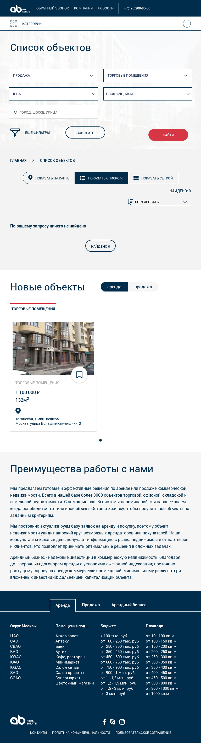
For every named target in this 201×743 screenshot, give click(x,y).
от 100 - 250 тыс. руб (119, 641)
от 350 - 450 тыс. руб (119, 651)
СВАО (15, 646)
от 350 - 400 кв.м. (161, 667)
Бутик (60, 651)
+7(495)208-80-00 (137, 8)
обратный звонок (52, 8)
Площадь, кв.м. (119, 93)
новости (106, 8)
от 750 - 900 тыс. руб (119, 667)
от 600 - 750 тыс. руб (119, 662)
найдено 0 (100, 246)
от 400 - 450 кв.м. (161, 672)
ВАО (14, 651)
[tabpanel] (53, 376)
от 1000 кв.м (157, 693)
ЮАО (14, 662)
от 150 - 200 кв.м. (161, 646)
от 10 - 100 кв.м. (160, 635)
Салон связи (67, 667)
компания (83, 8)
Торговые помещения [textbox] (128, 75)
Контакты (38, 732)
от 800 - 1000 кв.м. (163, 688)
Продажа (91, 604)
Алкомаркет (66, 635)
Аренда (62, 605)
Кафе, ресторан (70, 656)
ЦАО (14, 635)
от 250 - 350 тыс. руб (119, 646)
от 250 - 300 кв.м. (161, 656)
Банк (59, 646)
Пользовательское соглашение (143, 732)
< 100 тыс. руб (113, 635)
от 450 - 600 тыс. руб (119, 656)
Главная (18, 160)
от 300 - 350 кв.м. (161, 662)
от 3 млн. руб (112, 693)
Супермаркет (68, 677)
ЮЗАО (15, 667)
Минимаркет (67, 662)
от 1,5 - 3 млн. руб (116, 688)
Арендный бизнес (128, 604)
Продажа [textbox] (21, 75)
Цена (16, 93)
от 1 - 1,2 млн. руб (116, 677)
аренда (114, 286)
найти (168, 134)
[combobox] (55, 75)
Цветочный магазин (74, 683)
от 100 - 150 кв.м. (161, 641)
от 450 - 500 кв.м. (161, 677)
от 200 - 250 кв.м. (161, 651)
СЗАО (15, 677)
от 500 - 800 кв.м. (161, 683)
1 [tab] (101, 439)
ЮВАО (15, 656)
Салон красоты (69, 672)
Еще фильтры (30, 133)
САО (14, 641)
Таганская (24, 418)
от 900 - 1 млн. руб (117, 672)
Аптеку (62, 641)
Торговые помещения (33, 308)
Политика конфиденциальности (81, 732)
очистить (85, 133)
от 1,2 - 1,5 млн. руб (118, 683)
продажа (143, 286)
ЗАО (14, 672)
